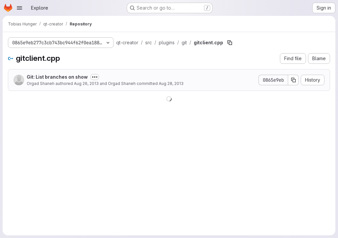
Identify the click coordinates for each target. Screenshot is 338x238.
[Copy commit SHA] (293, 80)
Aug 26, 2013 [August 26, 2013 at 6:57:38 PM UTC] (86, 83)
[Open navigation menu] (19, 8)
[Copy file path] (229, 42)
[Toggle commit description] (94, 77)
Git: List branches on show (57, 77)
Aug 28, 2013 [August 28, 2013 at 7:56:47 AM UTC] (171, 83)
